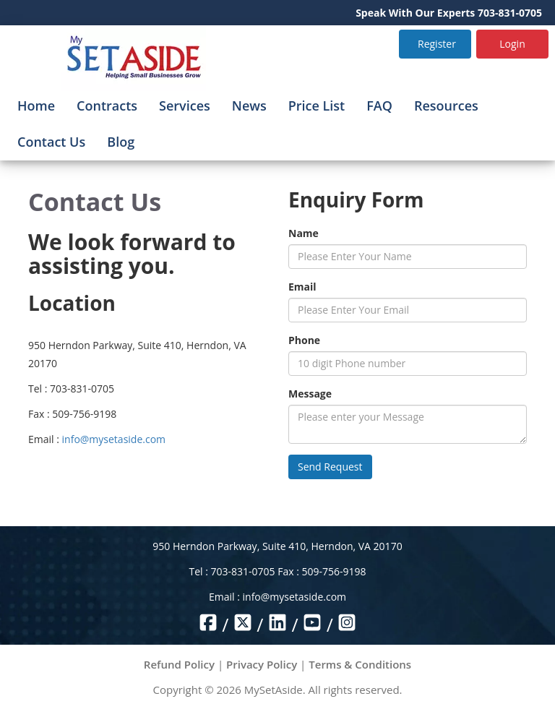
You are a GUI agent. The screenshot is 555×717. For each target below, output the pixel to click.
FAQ (379, 105)
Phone (304, 340)
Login (512, 44)
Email (302, 286)
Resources (446, 105)
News (249, 105)
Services (184, 105)
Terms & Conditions (360, 664)
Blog (120, 141)
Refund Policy (179, 664)
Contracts (107, 105)
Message (310, 393)
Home (36, 105)
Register (437, 44)
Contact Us (51, 141)
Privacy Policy (261, 664)
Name (303, 233)
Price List (316, 105)
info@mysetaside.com (113, 439)
